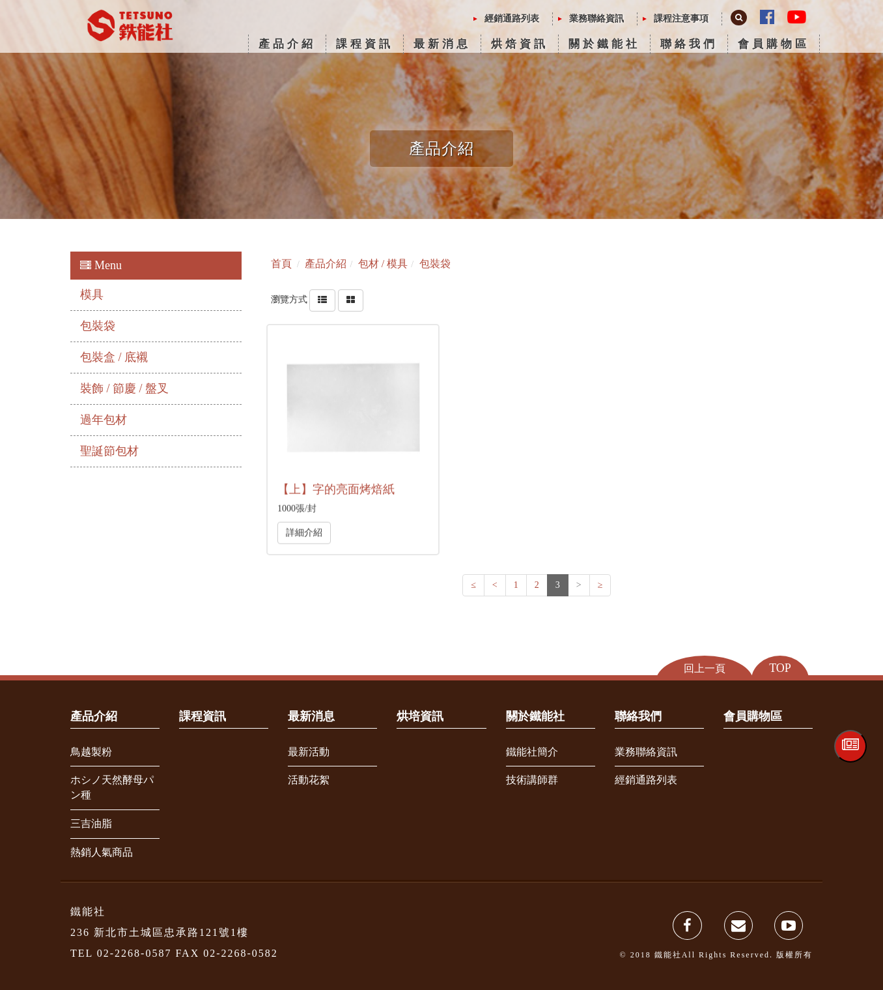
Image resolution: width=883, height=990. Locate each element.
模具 (92, 294)
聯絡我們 (689, 44)
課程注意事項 (681, 18)
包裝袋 (97, 325)
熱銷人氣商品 (101, 852)
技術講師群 (532, 779)
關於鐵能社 (604, 44)
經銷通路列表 (511, 18)
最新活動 (308, 751)
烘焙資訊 (519, 44)
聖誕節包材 (109, 451)
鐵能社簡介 (532, 751)
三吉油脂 (91, 823)
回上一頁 (704, 668)
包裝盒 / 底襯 (114, 357)
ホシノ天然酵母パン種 (112, 787)
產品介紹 (287, 44)
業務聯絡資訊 (596, 18)
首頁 (281, 263)
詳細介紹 (304, 532)
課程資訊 (364, 44)
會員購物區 (773, 44)
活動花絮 (308, 779)
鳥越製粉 (91, 751)
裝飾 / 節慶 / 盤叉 (124, 388)
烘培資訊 (420, 716)
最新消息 (442, 44)
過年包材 (103, 419)
